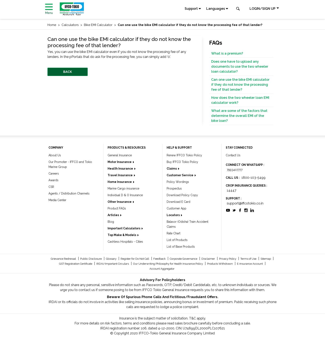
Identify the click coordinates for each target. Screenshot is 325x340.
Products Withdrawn (220, 263)
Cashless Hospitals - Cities (125, 241)
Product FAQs (117, 208)
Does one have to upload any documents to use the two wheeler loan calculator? (239, 66)
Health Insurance (121, 168)
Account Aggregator (162, 268)
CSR (51, 186)
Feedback (159, 258)
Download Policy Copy (182, 195)
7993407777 (235, 169)
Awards (53, 180)
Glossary (111, 258)
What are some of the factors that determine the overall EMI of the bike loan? (239, 116)
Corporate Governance (184, 258)
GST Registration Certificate (76, 263)
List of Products (177, 240)
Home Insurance (120, 181)
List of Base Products (181, 246)
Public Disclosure (91, 258)
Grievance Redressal (64, 258)
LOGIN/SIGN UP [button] (262, 9)
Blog (111, 221)
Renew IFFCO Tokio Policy (184, 155)
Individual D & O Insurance (125, 195)
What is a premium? (227, 53)
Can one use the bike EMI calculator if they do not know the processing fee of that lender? (240, 85)
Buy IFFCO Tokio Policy (182, 162)
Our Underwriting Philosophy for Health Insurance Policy (168, 263)
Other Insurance (120, 201)
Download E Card (178, 201)
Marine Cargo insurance (123, 188)
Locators (173, 215)
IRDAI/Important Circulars (113, 263)
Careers (54, 173)
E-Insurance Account (250, 263)
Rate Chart (173, 233)
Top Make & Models (122, 235)
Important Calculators (124, 228)
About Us (55, 155)
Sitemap (266, 258)
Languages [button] (215, 9)
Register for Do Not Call (135, 258)
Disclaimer (208, 258)
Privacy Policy (228, 258)
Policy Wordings (178, 181)
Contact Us (233, 155)
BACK (67, 72)
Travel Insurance (120, 175)
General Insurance (120, 155)
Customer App (176, 208)
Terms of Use (248, 258)
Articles (114, 215)
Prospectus (174, 188)
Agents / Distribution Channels (69, 193)
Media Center (57, 200)
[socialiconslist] (228, 210)
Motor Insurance (120, 162)
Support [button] (191, 9)
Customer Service (180, 175)
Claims (172, 168)
